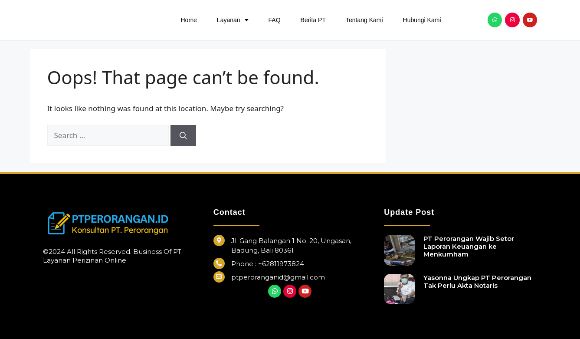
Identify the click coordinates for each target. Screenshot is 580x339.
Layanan (233, 20)
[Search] (183, 135)
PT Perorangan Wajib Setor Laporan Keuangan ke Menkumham (468, 246)
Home (189, 19)
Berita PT (313, 19)
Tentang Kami (364, 19)
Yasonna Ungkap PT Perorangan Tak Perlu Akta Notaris (477, 281)
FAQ (275, 19)
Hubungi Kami (422, 19)
